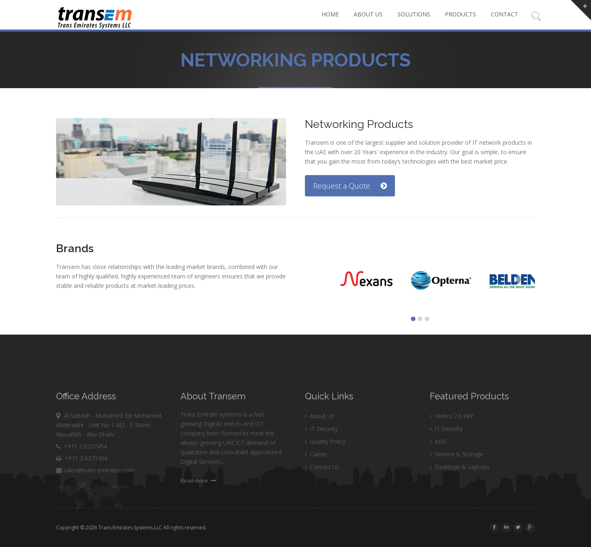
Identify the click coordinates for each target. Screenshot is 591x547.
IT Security (321, 445)
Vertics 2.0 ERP (452, 432)
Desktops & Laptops (459, 483)
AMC (438, 457)
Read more (198, 496)
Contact (504, 14)
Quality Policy (325, 457)
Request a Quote (350, 185)
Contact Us (322, 483)
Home (330, 14)
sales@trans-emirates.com (95, 486)
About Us (368, 14)
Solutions (413, 14)
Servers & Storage (456, 470)
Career (316, 470)
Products (460, 14)
